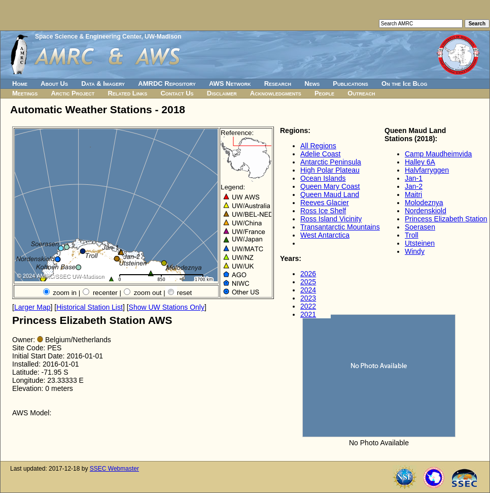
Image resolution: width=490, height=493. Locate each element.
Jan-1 (414, 178)
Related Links (127, 93)
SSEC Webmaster (114, 468)
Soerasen (420, 227)
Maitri (413, 194)
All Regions (318, 146)
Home (19, 83)
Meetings (25, 93)
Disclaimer (222, 93)
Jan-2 (414, 186)
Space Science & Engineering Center (88, 36)
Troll (411, 235)
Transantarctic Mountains (340, 227)
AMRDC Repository (166, 83)
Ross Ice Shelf (323, 211)
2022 (308, 306)
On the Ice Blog (404, 83)
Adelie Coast (320, 154)
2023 (308, 298)
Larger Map (32, 307)
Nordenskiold (425, 211)
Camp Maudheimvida (438, 154)
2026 (308, 274)
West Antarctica (324, 235)
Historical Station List (89, 307)
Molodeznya (424, 203)
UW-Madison (163, 36)
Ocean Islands (323, 178)
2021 (308, 314)
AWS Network (230, 83)
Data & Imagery (103, 83)
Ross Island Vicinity (331, 219)
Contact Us (176, 93)
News (312, 83)
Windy (415, 251)
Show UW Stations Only (166, 307)
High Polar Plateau (330, 170)
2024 (308, 290)
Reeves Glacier (324, 203)
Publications (350, 83)
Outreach (361, 93)
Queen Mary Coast (330, 186)
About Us (54, 83)
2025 (308, 282)
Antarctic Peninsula (330, 162)
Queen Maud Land (329, 194)
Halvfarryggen (427, 170)
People (324, 93)
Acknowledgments (275, 93)
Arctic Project (73, 93)
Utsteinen (420, 243)
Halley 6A (420, 162)
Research (277, 83)
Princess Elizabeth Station (446, 219)
